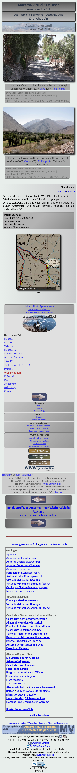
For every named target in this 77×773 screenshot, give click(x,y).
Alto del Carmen (13, 357)
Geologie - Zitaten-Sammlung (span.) (27, 587)
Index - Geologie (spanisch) (21, 591)
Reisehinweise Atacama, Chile (39, 312)
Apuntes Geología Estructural (23, 561)
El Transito (10, 376)
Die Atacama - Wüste (39, 441)
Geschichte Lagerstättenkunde (24, 630)
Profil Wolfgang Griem (38, 746)
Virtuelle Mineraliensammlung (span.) (28, 583)
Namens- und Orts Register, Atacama (27, 702)
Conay (7, 391)
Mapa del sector (39, 419)
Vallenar (9, 346)
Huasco (8, 338)
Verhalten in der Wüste (39, 438)
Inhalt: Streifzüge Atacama (39, 306)
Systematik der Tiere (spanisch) (24, 576)
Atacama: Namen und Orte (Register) (38, 515)
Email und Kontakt (40, 743)
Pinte (7, 380)
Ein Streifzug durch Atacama (22, 658)
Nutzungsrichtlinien (52, 483)
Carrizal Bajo (39, 411)
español (71, 191)
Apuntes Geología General (21, 558)
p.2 (28, 365)
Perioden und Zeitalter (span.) (23, 572)
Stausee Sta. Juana (14, 353)
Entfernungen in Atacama (39, 446)
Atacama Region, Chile (58, 722)
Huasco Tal (10, 350)
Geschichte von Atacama (20, 665)
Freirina (8, 342)
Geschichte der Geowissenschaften (26, 619)
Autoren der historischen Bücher (25, 644)
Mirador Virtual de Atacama (39, 425)
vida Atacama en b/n (39, 428)
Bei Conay (10, 387)
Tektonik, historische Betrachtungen (27, 633)
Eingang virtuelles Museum (22, 600)
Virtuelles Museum (37, 722)
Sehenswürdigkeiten (18, 661)
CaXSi (43, 88)
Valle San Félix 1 (14, 365)
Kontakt (59, 492)
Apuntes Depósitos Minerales (23, 565)
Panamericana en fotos (39, 431)
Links (9, 698)
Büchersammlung (23, 474)
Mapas (39, 417)
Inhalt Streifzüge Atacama (24, 508)
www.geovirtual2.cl (24, 544)
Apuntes (11, 554)
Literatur (6, 474)
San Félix (10, 361)
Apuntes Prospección (18, 569)
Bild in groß (59, 88)
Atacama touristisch (39, 309)
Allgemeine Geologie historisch (24, 622)
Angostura (10, 383)
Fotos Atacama (39, 443)
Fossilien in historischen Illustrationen (28, 626)
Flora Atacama (14, 680)
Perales (8, 369)
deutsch (62, 191)
